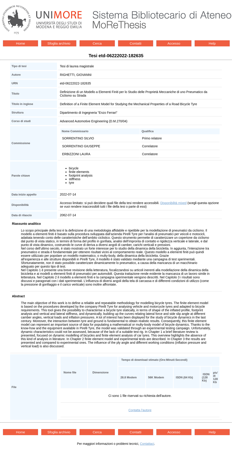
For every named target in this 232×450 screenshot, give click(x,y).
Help (212, 43)
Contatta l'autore (139, 410)
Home (20, 43)
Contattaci (147, 443)
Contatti (135, 43)
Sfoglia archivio (58, 43)
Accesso (173, 43)
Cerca (97, 43)
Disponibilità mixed (173, 203)
